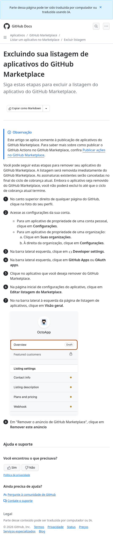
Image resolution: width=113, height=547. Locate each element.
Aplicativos (17, 35)
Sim (12, 467)
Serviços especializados (19, 531)
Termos (39, 527)
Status (71, 527)
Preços (83, 527)
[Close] (101, 6)
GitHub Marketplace (43, 35)
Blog (42, 531)
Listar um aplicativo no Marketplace (34, 40)
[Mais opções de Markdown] (46, 108)
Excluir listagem (75, 40)
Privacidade (56, 527)
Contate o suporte (18, 501)
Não (30, 467)
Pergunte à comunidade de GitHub (29, 494)
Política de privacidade (16, 475)
